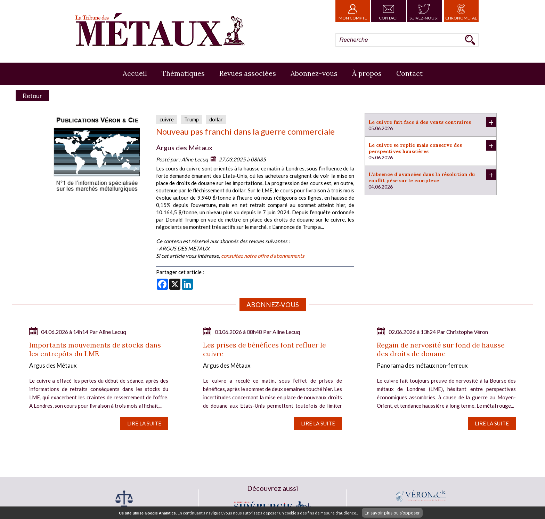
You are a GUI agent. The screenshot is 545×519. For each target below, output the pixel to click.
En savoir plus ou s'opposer (392, 513)
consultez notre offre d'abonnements (262, 256)
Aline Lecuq (194, 159)
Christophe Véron (467, 331)
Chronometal (461, 11)
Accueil (135, 73)
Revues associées (247, 73)
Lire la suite (144, 423)
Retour (32, 95)
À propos (367, 73)
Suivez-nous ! (424, 11)
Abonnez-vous (314, 73)
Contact (388, 11)
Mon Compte (353, 11)
